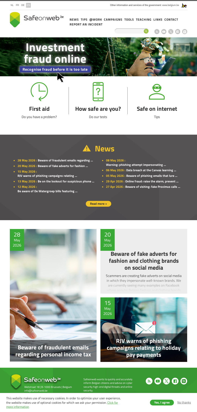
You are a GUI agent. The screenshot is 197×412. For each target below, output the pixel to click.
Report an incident (86, 24)
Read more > (98, 203)
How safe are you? (98, 100)
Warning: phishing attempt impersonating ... (136, 165)
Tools (129, 19)
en (28, 5)
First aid (39, 100)
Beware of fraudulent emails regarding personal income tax (52, 295)
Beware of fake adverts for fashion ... (63, 166)
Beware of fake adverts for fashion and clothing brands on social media (144, 261)
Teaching (144, 19)
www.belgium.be (170, 5)
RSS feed (156, 31)
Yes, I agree (162, 402)
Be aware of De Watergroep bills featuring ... (47, 191)
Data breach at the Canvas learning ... (151, 170)
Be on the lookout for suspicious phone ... (66, 181)
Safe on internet (157, 100)
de (22, 5)
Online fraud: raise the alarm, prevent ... (151, 181)
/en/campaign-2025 (98, 56)
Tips (84, 19)
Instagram (184, 31)
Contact (171, 19)
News (74, 19)
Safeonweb (37, 19)
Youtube (163, 31)
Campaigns (113, 19)
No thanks (184, 402)
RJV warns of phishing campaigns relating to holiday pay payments (144, 329)
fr (17, 5)
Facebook (177, 31)
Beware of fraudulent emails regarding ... (65, 160)
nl (12, 5)
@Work (95, 19)
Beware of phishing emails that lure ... (151, 176)
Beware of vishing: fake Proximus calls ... (152, 187)
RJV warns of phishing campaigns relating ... (47, 176)
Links (157, 19)
